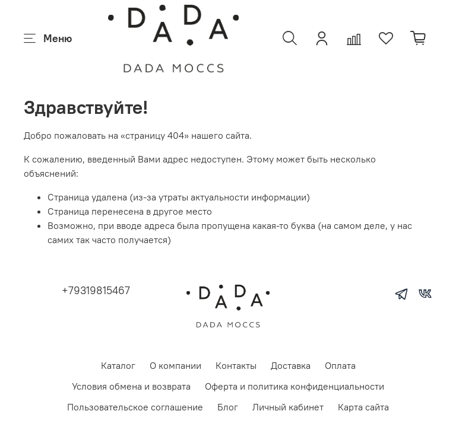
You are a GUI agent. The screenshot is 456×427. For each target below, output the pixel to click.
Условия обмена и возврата (131, 386)
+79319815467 (96, 290)
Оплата (340, 365)
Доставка (291, 365)
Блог (227, 407)
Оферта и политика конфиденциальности (294, 386)
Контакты (236, 365)
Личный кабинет (288, 407)
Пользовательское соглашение (135, 407)
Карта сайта (363, 407)
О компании (175, 365)
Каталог (118, 365)
